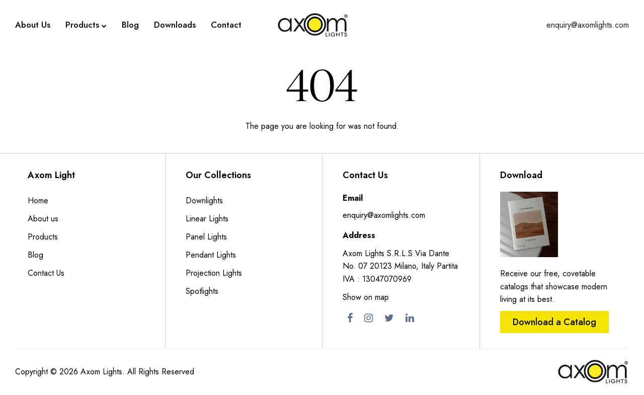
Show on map (366, 297)
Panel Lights (206, 237)
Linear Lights (207, 218)
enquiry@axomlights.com (587, 25)
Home (38, 200)
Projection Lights (214, 273)
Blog (130, 25)
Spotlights (202, 291)
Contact (226, 25)
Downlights (204, 200)
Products (86, 25)
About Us (32, 25)
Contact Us (46, 273)
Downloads (175, 25)
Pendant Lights (211, 255)
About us (43, 218)
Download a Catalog (554, 322)
